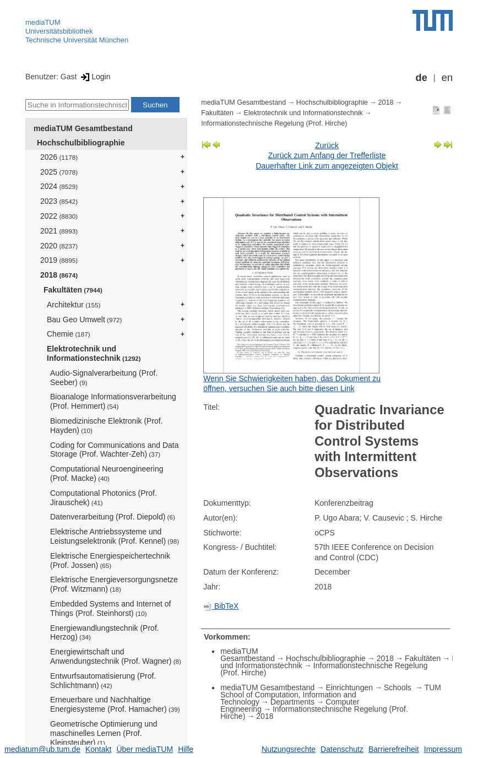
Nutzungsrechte (289, 749)
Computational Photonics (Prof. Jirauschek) (103, 498)
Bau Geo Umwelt (84, 319)
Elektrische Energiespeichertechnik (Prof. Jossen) (110, 560)
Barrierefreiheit (393, 749)
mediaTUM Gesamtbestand (83, 128)
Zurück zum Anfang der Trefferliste (327, 155)
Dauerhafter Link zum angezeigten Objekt (327, 165)
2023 (59, 201)
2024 (59, 186)
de (421, 77)
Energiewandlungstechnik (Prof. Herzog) (104, 633)
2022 (59, 216)
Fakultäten (73, 289)
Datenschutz (342, 749)
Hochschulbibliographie (80, 142)
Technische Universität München (76, 40)
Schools (399, 687)
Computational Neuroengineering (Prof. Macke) (106, 473)
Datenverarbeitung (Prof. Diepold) (112, 516)
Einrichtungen (349, 687)
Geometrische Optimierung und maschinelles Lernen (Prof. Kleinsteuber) (103, 733)
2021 (59, 230)
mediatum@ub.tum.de (42, 749)
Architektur (73, 304)
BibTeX (220, 606)
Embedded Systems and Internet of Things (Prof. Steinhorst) (110, 608)
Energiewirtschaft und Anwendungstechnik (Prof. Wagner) (115, 656)
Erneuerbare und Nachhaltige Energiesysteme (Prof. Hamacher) (115, 704)
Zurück (327, 145)
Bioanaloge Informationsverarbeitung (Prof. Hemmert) (113, 401)
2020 (59, 245)
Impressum (443, 749)
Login (94, 76)
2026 (59, 157)
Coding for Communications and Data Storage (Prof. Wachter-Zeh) (114, 450)
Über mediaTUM (144, 749)
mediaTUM (43, 22)
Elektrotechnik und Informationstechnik (94, 353)
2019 (59, 260)
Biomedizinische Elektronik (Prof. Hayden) (106, 425)
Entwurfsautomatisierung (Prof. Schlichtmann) (103, 681)
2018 (59, 274)
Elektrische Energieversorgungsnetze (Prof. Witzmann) (114, 584)
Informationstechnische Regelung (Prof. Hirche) (274, 123)
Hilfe (185, 749)
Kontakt (98, 749)
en (447, 77)
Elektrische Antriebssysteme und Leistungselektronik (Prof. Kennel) (114, 536)
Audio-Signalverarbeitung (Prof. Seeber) (103, 378)
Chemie (68, 333)
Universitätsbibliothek (59, 31)
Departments (292, 701)
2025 (59, 171)
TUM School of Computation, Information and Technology (330, 694)
